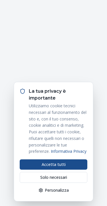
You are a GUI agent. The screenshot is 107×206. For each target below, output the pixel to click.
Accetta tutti (54, 164)
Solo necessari (53, 177)
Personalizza (54, 190)
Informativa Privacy (68, 151)
